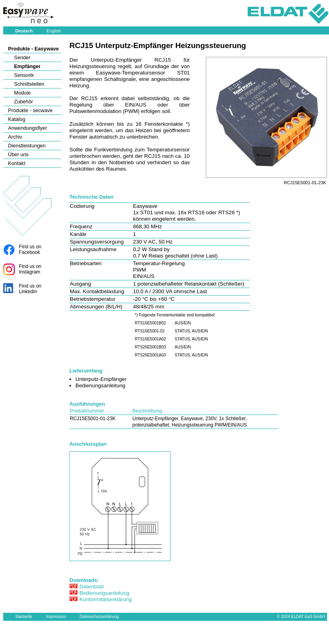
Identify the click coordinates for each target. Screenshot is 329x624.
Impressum (56, 616)
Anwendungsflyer (27, 128)
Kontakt (16, 163)
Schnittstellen (29, 84)
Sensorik (24, 75)
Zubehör (23, 102)
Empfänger (27, 66)
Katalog (16, 119)
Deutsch (23, 30)
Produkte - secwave (30, 110)
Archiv (15, 137)
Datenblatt (91, 587)
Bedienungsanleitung (104, 593)
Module (22, 93)
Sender (22, 57)
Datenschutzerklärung (99, 616)
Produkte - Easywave (33, 49)
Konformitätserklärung (105, 599)
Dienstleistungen (27, 146)
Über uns (18, 154)
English (54, 30)
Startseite (23, 616)
